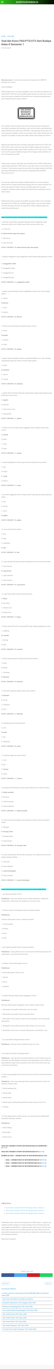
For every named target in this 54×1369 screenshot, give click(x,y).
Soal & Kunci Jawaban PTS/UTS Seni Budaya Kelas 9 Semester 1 (25, 1213)
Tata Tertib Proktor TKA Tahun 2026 (14, 1318)
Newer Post (5, 1284)
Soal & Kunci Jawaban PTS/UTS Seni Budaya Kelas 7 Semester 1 (25, 1208)
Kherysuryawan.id (27, 2)
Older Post (48, 1284)
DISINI (4, 1148)
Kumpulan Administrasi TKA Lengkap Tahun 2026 (19, 1303)
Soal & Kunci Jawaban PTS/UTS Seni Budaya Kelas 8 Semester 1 (25, 1211)
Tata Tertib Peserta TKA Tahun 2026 (14, 1314)
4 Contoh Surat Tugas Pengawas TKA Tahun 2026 (19, 1329)
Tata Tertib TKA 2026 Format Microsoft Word (17, 1299)
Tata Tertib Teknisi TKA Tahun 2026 (14, 1322)
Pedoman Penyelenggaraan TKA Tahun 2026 (17, 1307)
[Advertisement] (27, 20)
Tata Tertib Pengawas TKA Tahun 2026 (15, 1326)
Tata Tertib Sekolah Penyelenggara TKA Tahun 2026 (19, 1311)
